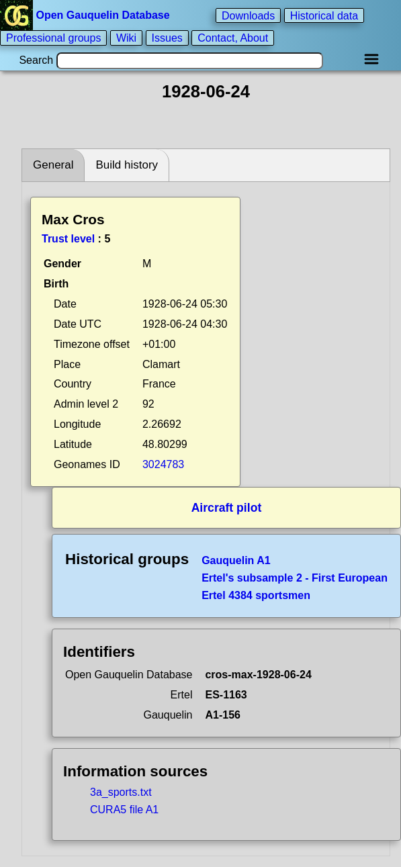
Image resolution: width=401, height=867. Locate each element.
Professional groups (53, 38)
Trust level (68, 238)
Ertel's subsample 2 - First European (295, 578)
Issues (167, 38)
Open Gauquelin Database (86, 15)
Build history (126, 164)
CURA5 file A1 (124, 809)
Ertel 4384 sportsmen (256, 595)
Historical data (324, 15)
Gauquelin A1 (236, 560)
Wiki (126, 38)
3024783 (163, 464)
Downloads (248, 15)
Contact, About (232, 38)
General (53, 164)
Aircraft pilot (226, 507)
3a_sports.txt (121, 792)
